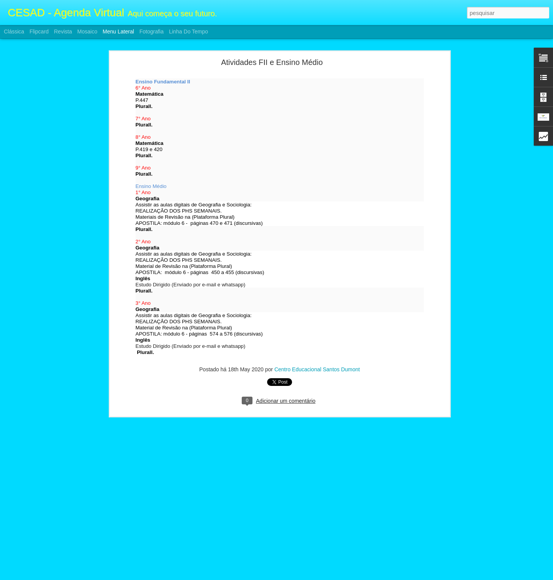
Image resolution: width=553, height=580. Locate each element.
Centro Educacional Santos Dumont (317, 307)
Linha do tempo (188, 31)
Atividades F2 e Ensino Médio (49, 548)
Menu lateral (118, 31)
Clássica (14, 31)
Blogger (307, 575)
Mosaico (87, 31)
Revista (63, 31)
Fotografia (151, 31)
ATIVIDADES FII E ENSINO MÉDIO (55, 531)
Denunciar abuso (333, 575)
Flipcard (39, 31)
